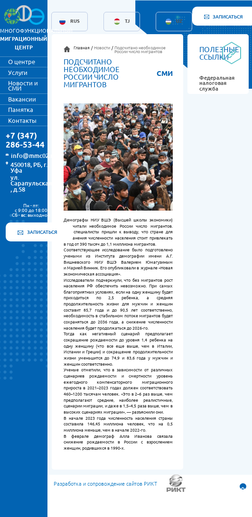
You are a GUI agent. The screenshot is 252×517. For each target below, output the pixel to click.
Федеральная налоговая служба (216, 83)
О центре (21, 61)
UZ (179, 21)
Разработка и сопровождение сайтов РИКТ (105, 484)
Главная (82, 48)
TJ (127, 21)
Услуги (18, 72)
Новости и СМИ (23, 86)
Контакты (22, 120)
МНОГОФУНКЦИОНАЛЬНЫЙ (36, 39)
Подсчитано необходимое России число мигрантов (140, 50)
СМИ (165, 73)
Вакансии (22, 99)
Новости (102, 48)
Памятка (20, 109)
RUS (75, 21)
